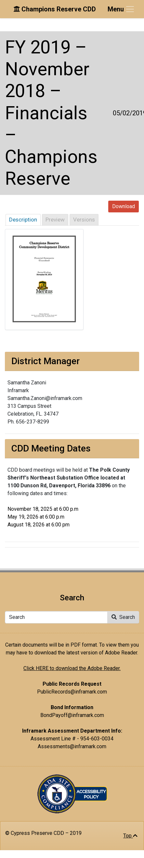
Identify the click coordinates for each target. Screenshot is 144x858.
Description (23, 219)
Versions (84, 219)
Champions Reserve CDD (54, 9)
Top (130, 836)
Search (123, 617)
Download (123, 206)
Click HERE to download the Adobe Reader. (72, 668)
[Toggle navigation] (121, 9)
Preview (55, 219)
